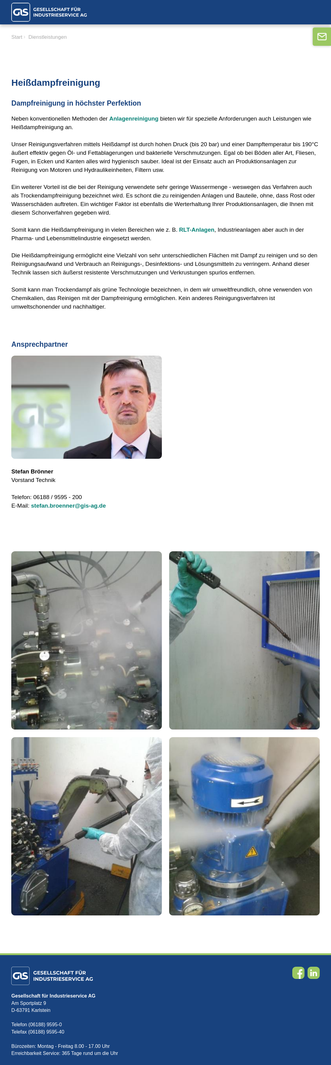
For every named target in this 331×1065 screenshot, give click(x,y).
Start (16, 37)
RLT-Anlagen (197, 229)
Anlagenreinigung (133, 118)
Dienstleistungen (47, 37)
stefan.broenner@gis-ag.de (68, 505)
